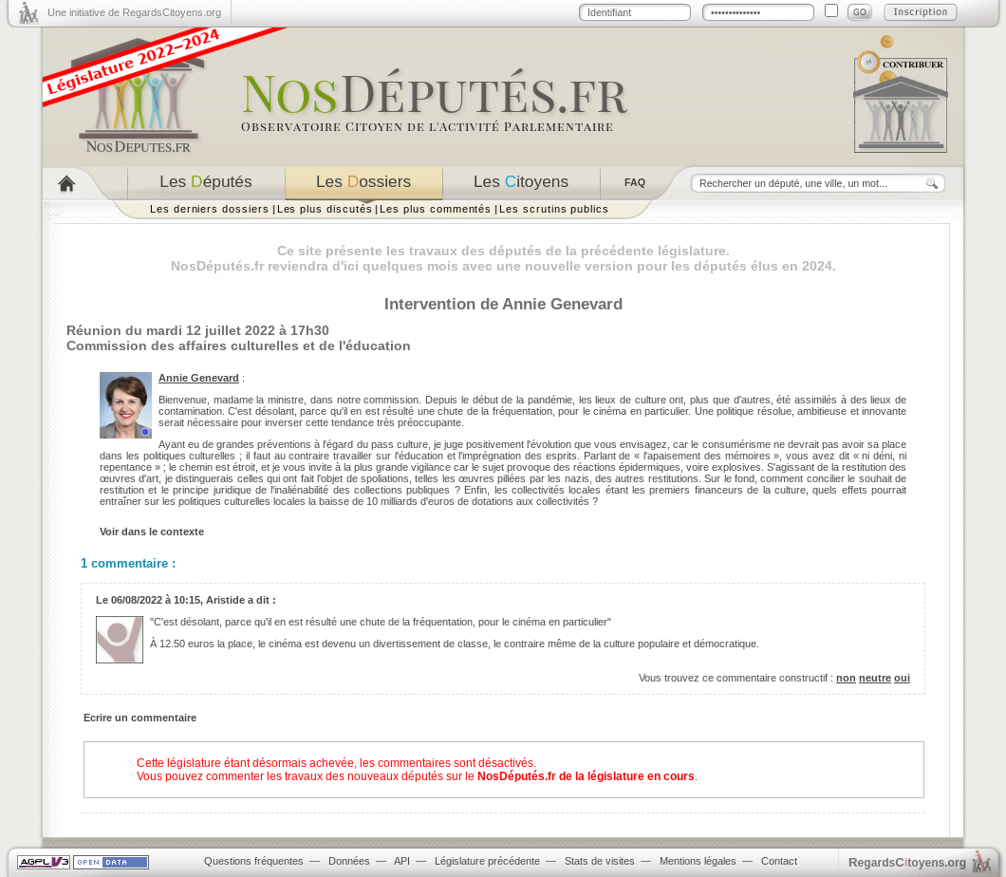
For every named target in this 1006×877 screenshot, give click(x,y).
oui (902, 677)
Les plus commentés (436, 209)
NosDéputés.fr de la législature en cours (586, 776)
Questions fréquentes (254, 861)
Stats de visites (600, 861)
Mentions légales (698, 861)
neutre (875, 677)
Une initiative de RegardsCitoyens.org (134, 12)
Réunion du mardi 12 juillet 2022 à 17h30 (197, 330)
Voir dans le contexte (152, 531)
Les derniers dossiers (210, 209)
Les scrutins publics (554, 209)
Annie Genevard (198, 377)
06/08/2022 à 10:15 (155, 600)
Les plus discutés (325, 209)
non (846, 677)
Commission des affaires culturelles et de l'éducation (238, 345)
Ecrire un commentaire (140, 717)
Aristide (225, 600)
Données (349, 861)
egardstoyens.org (907, 862)
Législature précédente (487, 861)
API (402, 861)
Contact (779, 861)
